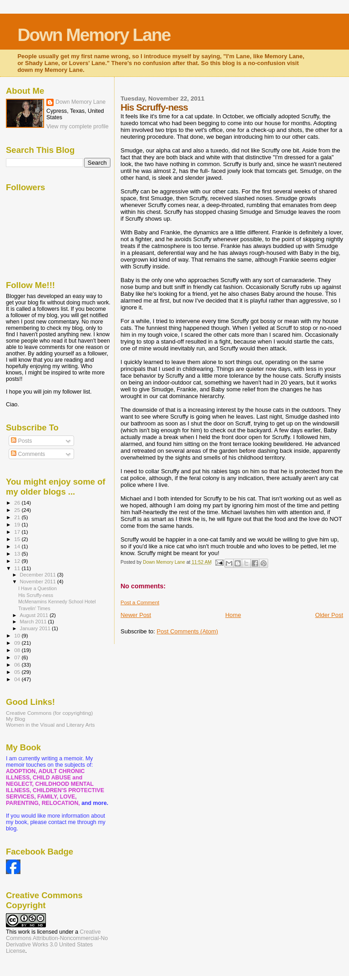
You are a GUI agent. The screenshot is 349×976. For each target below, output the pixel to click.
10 (17, 635)
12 (17, 561)
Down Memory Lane (93, 35)
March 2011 (34, 621)
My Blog (15, 719)
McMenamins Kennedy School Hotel (57, 601)
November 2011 (38, 581)
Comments (28, 454)
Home (233, 615)
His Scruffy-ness (35, 595)
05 (17, 672)
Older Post (329, 615)
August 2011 (35, 615)
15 (17, 539)
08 (17, 650)
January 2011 (36, 628)
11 (17, 568)
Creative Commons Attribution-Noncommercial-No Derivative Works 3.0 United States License (57, 941)
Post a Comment (139, 602)
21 (17, 517)
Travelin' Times (34, 608)
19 (17, 524)
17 (17, 532)
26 (17, 503)
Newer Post (135, 615)
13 (17, 553)
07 (17, 657)
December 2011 (38, 574)
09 (17, 643)
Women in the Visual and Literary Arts (50, 725)
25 (17, 510)
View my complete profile (77, 126)
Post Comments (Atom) (187, 631)
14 (17, 546)
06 (17, 665)
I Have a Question (37, 588)
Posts (21, 441)
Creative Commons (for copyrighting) (49, 713)
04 (17, 679)
